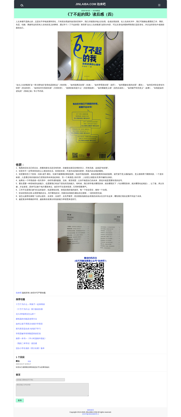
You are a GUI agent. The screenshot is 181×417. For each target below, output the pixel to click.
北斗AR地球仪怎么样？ (26, 314)
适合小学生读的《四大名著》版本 (30, 348)
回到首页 (90, 410)
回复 (29, 361)
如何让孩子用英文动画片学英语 (29, 324)
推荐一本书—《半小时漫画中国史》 (31, 338)
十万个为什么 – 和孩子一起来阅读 (30, 304)
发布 (20, 400)
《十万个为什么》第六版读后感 (29, 309)
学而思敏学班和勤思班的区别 (28, 334)
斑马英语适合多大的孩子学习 (28, 329)
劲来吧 (19, 293)
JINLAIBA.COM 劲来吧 (90, 4)
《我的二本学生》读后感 (26, 343)
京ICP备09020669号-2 (90, 414)
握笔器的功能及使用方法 (26, 319)
